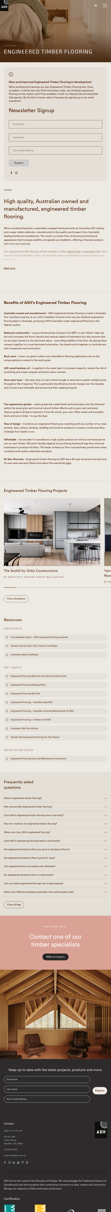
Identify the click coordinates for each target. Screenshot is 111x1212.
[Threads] (27, 1162)
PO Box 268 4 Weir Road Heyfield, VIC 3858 (13, 1140)
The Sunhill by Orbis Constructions (31, 571)
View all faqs (14, 904)
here (68, 463)
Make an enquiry (55, 957)
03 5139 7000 (10, 1150)
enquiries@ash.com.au (15, 1155)
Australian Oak (92, 251)
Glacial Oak (73, 251)
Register (19, 163)
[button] (104, 6)
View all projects (16, 598)
